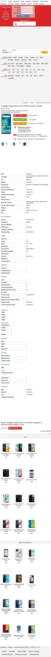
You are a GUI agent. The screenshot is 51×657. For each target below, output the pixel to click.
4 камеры (11, 78)
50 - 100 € (11, 63)
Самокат (23, 4)
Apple (15, 57)
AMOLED (11, 75)
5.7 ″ (18, 69)
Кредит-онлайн (21, 651)
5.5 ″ (9, 69)
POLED (17, 75)
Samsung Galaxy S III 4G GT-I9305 (18, 636)
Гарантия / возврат (7, 654)
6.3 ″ (43, 69)
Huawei (32, 57)
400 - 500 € (44, 63)
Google (20, 57)
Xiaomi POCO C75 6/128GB (18, 454)
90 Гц (35, 75)
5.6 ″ (13, 69)
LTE (31, 75)
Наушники (16, 1)
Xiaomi (35, 60)
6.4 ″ (9, 72)
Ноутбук (35, 4)
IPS (27, 75)
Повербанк (35, 1)
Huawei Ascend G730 (6, 559)
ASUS (10, 57)
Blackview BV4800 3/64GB (18, 585)
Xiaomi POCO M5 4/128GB (6, 454)
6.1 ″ (34, 69)
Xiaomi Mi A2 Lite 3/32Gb (21, 647)
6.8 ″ (27, 72)
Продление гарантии (21, 654)
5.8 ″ (22, 69)
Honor (26, 57)
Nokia (41, 57)
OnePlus (10, 60)
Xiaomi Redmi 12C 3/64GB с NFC (18, 530)
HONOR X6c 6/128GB (31, 559)
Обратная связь (34, 654)
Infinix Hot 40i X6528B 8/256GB (32, 610)
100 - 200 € (19, 63)
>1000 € (28, 66)
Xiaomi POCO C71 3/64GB (6, 479)
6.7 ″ (22, 72)
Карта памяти (44, 1)
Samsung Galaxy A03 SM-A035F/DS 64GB (6, 636)
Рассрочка (12, 651)
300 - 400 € (36, 63)
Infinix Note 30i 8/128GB (31, 636)
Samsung (24, 60)
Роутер (29, 4)
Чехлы (10, 1)
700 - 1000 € (20, 66)
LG (37, 57)
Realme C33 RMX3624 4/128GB (18, 610)
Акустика (28, 1)
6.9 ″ (31, 72)
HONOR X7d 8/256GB (18, 559)
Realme (17, 60)
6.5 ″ (13, 72)
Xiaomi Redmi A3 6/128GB (31, 504)
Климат (17, 4)
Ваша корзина (24, 20)
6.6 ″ (18, 72)
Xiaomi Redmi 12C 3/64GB (6, 530)
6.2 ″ (39, 69)
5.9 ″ (27, 69)
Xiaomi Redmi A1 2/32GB (6, 505)
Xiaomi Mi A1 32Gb (31, 479)
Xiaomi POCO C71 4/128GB (18, 504)
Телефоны (3, 1)
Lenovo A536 (31, 585)
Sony (30, 60)
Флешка (41, 4)
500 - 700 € (11, 66)
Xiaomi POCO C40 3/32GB (31, 454)
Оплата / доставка (33, 651)
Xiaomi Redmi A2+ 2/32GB (18, 479)
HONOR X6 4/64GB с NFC (6, 585)
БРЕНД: (5, 57)
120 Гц (41, 75)
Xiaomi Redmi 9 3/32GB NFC (31, 530)
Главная (4, 651)
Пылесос (10, 4)
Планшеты (3, 4)
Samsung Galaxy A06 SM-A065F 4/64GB (6, 610)
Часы (22, 1)
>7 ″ (35, 72)
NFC (23, 75)
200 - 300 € (27, 63)
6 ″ (31, 69)
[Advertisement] (25, 37)
